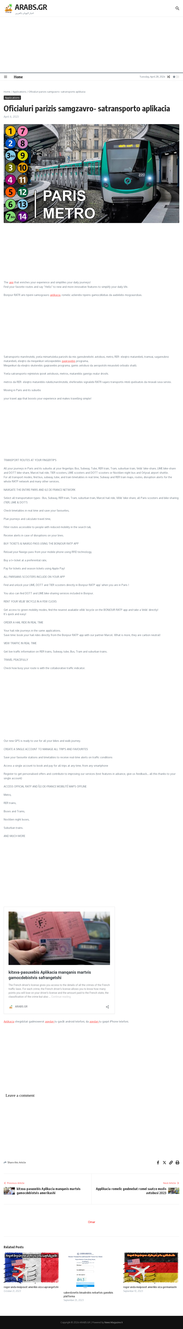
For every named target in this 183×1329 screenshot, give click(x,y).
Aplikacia (9, 1021)
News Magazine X (113, 1322)
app (11, 282)
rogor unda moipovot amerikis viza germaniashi (150, 1287)
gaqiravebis (68, 361)
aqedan (50, 1021)
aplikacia (55, 294)
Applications (19, 91)
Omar (91, 1222)
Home (18, 77)
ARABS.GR (31, 7)
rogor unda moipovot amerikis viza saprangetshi (31, 1287)
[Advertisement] (91, 45)
